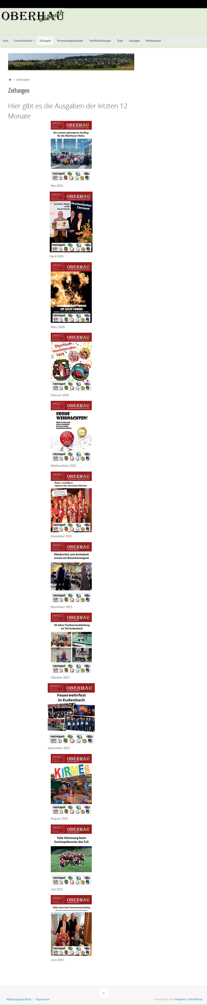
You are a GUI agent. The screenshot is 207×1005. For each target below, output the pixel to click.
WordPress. (196, 996)
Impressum (43, 996)
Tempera (180, 996)
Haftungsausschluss (18, 996)
